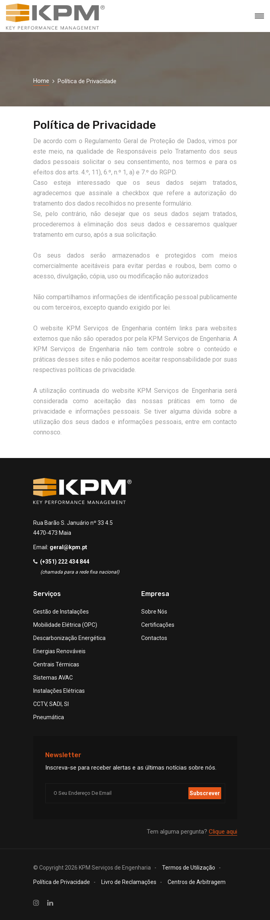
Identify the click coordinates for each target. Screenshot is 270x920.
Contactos (154, 638)
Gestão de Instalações (61, 611)
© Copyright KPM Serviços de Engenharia (92, 867)
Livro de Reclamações (128, 882)
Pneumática (48, 717)
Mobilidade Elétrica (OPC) (65, 625)
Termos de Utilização (188, 867)
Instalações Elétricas (59, 691)
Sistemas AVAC (53, 677)
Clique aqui (223, 831)
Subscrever (205, 793)
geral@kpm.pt (68, 547)
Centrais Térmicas (56, 664)
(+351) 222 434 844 (64, 561)
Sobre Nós (154, 611)
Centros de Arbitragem (197, 882)
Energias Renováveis (59, 651)
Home (41, 80)
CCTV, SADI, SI (51, 704)
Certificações (157, 625)
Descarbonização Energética (69, 638)
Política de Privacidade (61, 882)
